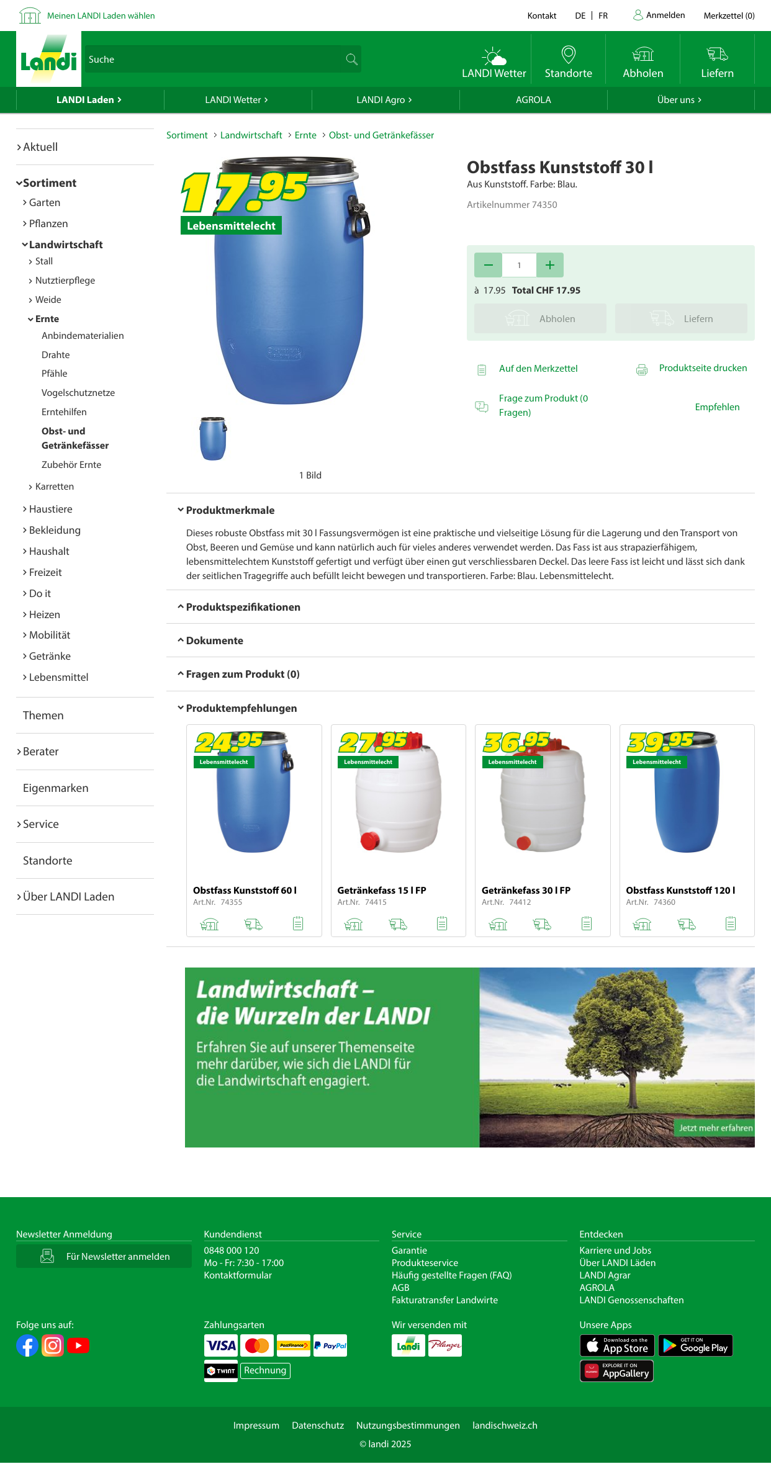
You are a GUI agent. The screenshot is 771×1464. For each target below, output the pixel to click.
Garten (44, 202)
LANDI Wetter (233, 100)
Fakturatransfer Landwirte (445, 1300)
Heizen (44, 614)
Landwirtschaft (66, 244)
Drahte (56, 355)
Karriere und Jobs (616, 1250)
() (729, 15)
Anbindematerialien (83, 336)
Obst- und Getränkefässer (381, 135)
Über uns (676, 100)
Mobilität (49, 634)
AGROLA (533, 100)
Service (41, 823)
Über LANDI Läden (618, 1263)
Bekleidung (55, 530)
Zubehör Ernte (71, 465)
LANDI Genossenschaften (632, 1300)
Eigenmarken (56, 787)
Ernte (47, 319)
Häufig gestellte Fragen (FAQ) (452, 1275)
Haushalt (49, 551)
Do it (40, 593)
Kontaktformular (238, 1275)
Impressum (256, 1425)
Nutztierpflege (65, 280)
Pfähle (55, 373)
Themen (43, 714)
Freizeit (45, 572)
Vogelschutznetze (78, 393)
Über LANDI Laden (69, 896)
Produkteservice (425, 1263)
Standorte (48, 860)
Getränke (50, 656)
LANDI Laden (85, 100)
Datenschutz (318, 1425)
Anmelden (665, 14)
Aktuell (40, 146)
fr (603, 15)
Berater (41, 750)
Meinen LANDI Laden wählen (101, 15)
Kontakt (542, 15)
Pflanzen (48, 223)
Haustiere (51, 508)
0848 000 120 (231, 1250)
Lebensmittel (59, 677)
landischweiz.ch (505, 1425)
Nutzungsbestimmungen (408, 1425)
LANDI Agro (380, 100)
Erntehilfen (64, 412)
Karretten (54, 486)
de (580, 15)
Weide (48, 300)
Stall (44, 261)
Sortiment (49, 182)
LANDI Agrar (605, 1275)
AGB (401, 1288)
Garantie (409, 1250)
